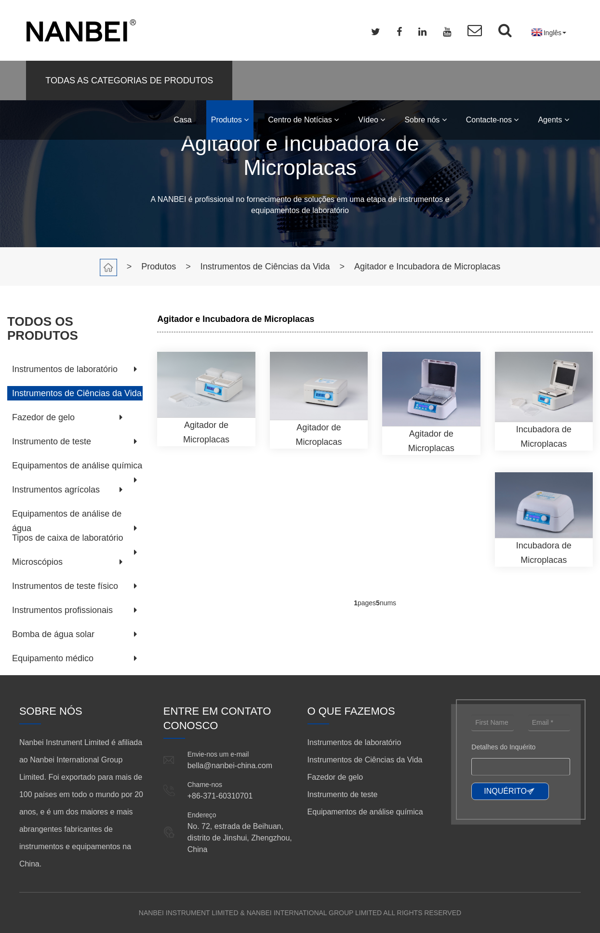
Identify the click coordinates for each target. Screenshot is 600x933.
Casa (182, 120)
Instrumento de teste (51, 441)
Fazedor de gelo (43, 417)
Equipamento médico (52, 658)
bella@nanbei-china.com (229, 765)
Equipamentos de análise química (77, 465)
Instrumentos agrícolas (56, 489)
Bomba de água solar (53, 634)
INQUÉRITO (505, 791)
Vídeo (371, 120)
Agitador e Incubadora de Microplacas (427, 266)
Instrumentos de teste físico (65, 586)
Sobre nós (425, 120)
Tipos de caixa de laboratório (67, 538)
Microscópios (37, 562)
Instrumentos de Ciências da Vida (265, 266)
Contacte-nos (492, 120)
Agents (553, 120)
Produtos (230, 120)
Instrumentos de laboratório (65, 369)
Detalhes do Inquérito (503, 747)
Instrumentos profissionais (62, 610)
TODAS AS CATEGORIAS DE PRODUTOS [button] (129, 80)
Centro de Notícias (303, 120)
